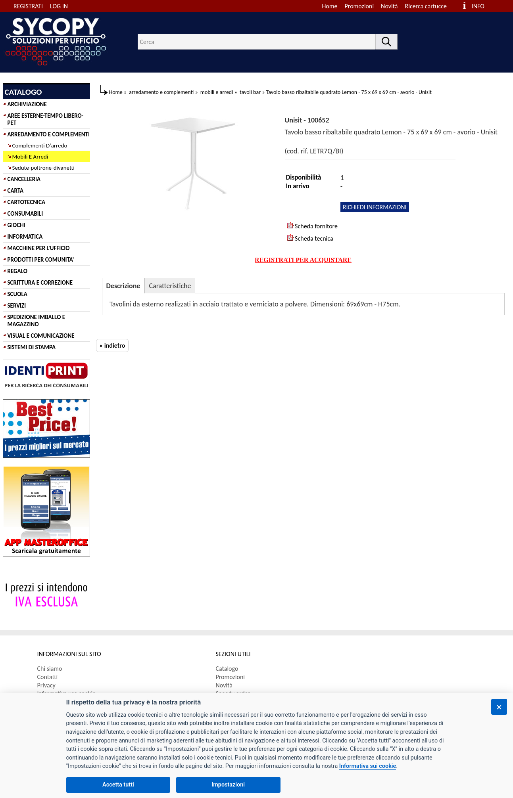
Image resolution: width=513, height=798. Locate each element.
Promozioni (359, 6)
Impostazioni (228, 784)
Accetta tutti (118, 784)
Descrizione (123, 285)
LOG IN (59, 6)
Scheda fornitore (312, 226)
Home (329, 6)
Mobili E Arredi (30, 156)
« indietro (112, 345)
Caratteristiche (170, 285)
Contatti (47, 677)
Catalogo (227, 668)
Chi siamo (49, 668)
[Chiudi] (499, 707)
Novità (389, 6)
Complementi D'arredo (39, 145)
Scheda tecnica (310, 238)
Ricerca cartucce (426, 6)
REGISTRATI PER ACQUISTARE (303, 259)
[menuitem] (429, 6)
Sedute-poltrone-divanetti (43, 167)
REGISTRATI (28, 6)
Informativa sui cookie (367, 766)
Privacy (46, 685)
